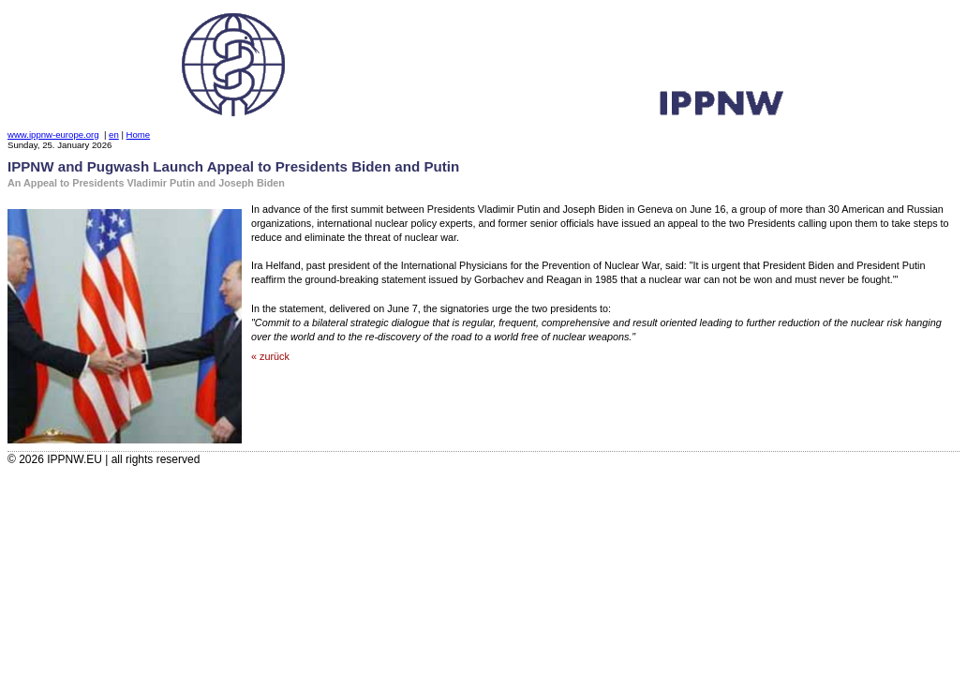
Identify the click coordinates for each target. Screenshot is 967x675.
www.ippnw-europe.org (53, 134)
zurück (275, 356)
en (114, 134)
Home (138, 134)
